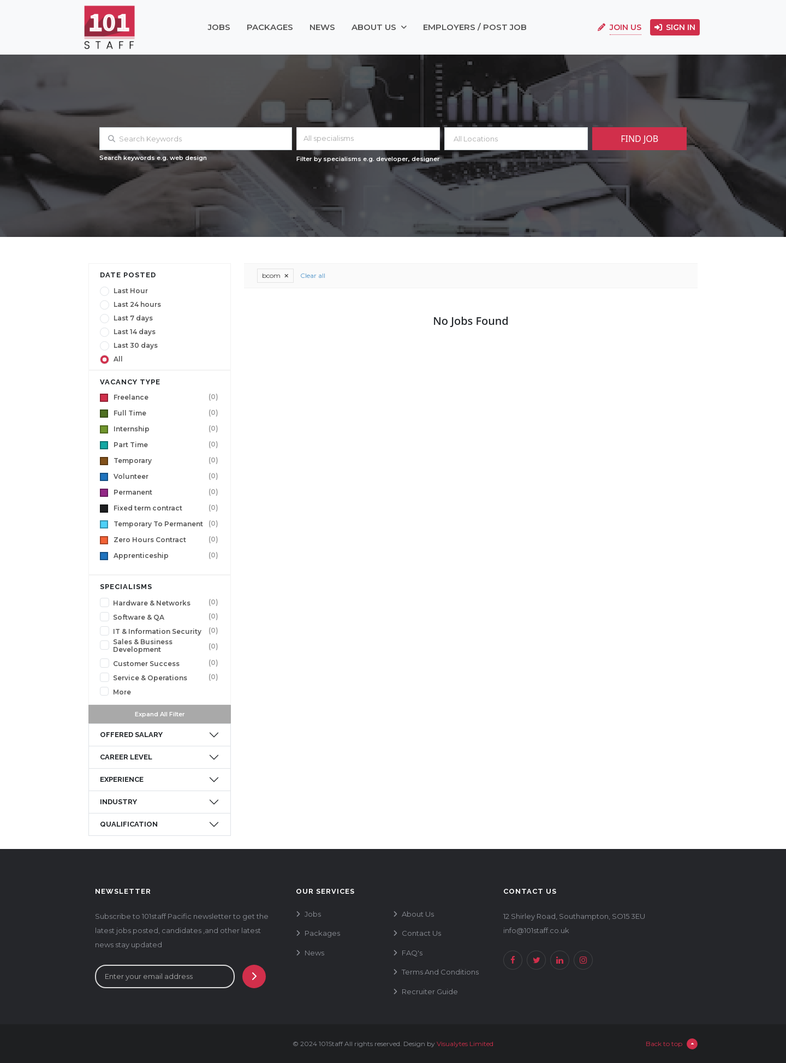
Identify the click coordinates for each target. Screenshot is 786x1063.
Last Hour (131, 291)
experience (122, 779)
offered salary (131, 735)
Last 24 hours (137, 304)
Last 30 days (136, 345)
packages (270, 27)
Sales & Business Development (142, 646)
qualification (129, 824)
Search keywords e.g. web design (153, 158)
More (122, 692)
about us (379, 27)
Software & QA (138, 617)
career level (126, 757)
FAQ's (412, 952)
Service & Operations (150, 678)
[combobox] (368, 138)
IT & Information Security (157, 632)
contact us (421, 933)
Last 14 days (135, 332)
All (118, 359)
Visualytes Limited (465, 1044)
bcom (275, 275)
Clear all (312, 275)
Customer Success (146, 664)
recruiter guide (430, 991)
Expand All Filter (160, 714)
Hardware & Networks (151, 603)
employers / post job (475, 27)
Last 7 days (133, 318)
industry (118, 802)
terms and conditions (440, 971)
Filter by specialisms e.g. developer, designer (368, 159)
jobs (219, 27)
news (322, 27)
